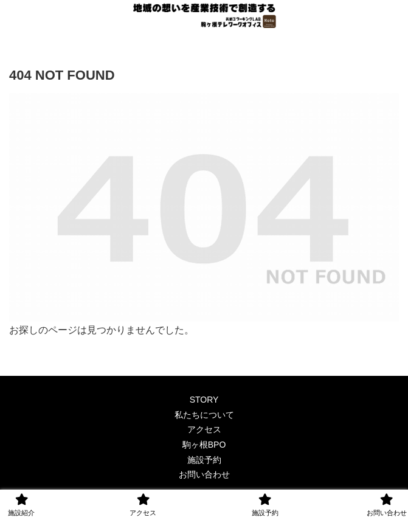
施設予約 (204, 460)
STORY (204, 399)
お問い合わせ (204, 474)
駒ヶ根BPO (204, 444)
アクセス (204, 429)
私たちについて (204, 415)
